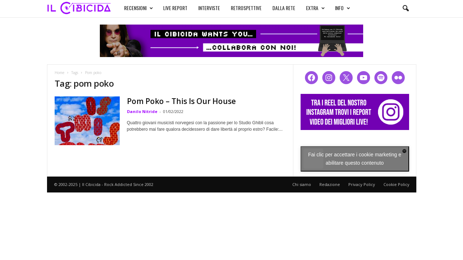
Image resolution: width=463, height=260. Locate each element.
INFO (342, 8)
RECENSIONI (138, 8)
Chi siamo (301, 184)
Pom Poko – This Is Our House (181, 101)
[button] (405, 9)
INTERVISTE (209, 8)
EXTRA (315, 8)
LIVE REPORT (175, 8)
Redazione (329, 184)
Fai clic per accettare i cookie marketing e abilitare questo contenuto (355, 159)
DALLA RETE (283, 8)
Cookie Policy (396, 184)
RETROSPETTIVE (246, 8)
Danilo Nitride (142, 111)
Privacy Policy (361, 184)
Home (59, 72)
